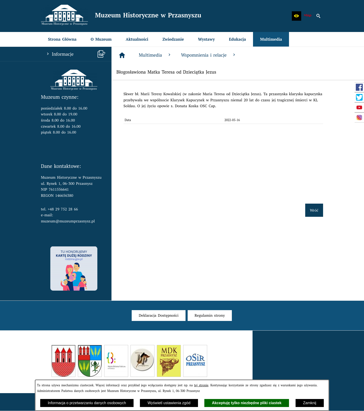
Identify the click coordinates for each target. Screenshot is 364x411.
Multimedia (155, 55)
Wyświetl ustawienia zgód (168, 403)
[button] (296, 16)
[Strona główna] (122, 55)
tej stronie (201, 385)
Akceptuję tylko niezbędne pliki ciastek (246, 403)
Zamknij (309, 403)
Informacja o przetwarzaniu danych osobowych (87, 403)
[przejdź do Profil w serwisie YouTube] (359, 107)
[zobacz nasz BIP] (307, 16)
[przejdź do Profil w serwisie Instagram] (359, 117)
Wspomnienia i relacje (208, 55)
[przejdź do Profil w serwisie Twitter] (359, 97)
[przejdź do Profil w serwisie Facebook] (359, 87)
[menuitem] (62, 39)
